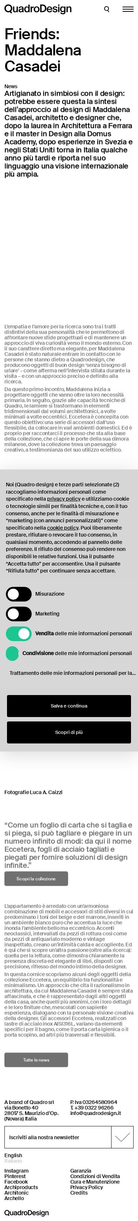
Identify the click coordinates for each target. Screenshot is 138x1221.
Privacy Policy (86, 1187)
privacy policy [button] (64, 499)
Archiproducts (21, 1187)
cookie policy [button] (62, 527)
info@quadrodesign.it (95, 1113)
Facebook (16, 1181)
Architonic (16, 1192)
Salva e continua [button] (69, 706)
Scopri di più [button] (69, 732)
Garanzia (81, 1170)
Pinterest (15, 1176)
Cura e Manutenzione (95, 1181)
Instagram (16, 1170)
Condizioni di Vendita (95, 1176)
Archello (14, 1198)
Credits (79, 1192)
